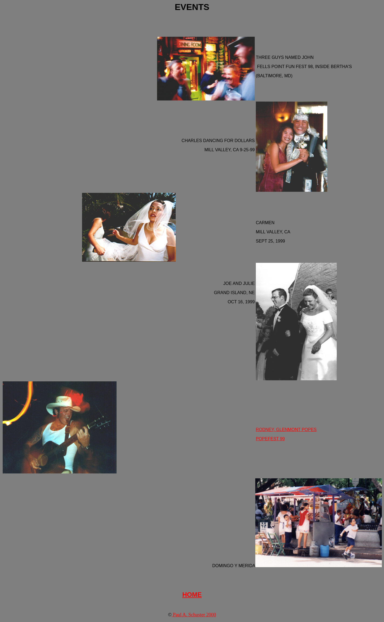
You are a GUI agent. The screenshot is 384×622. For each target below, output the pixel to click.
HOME (192, 594)
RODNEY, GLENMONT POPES (286, 429)
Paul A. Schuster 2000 (194, 614)
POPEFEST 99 (270, 438)
